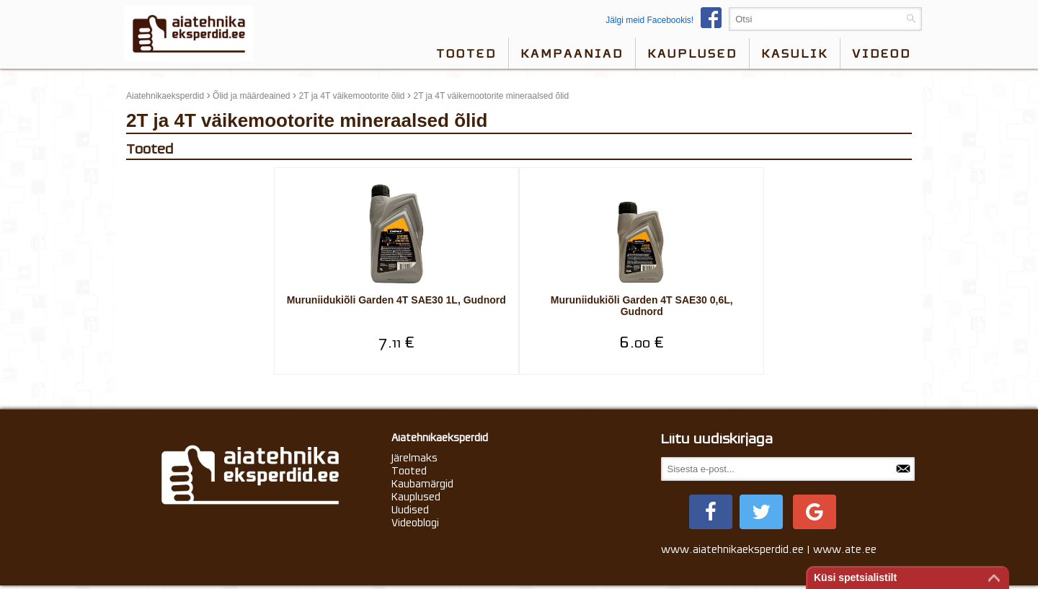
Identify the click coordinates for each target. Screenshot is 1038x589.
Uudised (410, 512)
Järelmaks (414, 460)
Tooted (466, 53)
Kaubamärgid (422, 486)
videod (881, 53)
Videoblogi (415, 525)
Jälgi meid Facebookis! (667, 20)
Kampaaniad (572, 53)
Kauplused (692, 53)
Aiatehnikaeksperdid (165, 96)
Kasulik (794, 53)
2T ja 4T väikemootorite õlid (352, 96)
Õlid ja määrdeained (251, 96)
